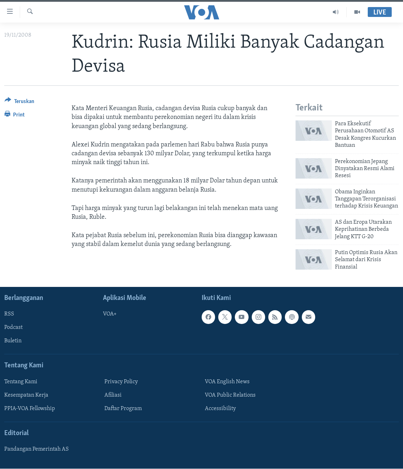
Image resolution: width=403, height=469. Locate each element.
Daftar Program (123, 408)
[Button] (19, 102)
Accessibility (220, 408)
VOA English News (227, 382)
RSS (9, 314)
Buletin (13, 341)
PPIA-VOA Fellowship (29, 408)
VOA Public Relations (230, 395)
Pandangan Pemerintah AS (36, 449)
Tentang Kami (20, 382)
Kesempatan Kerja (26, 395)
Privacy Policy (121, 382)
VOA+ (110, 314)
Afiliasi (113, 395)
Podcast (13, 328)
